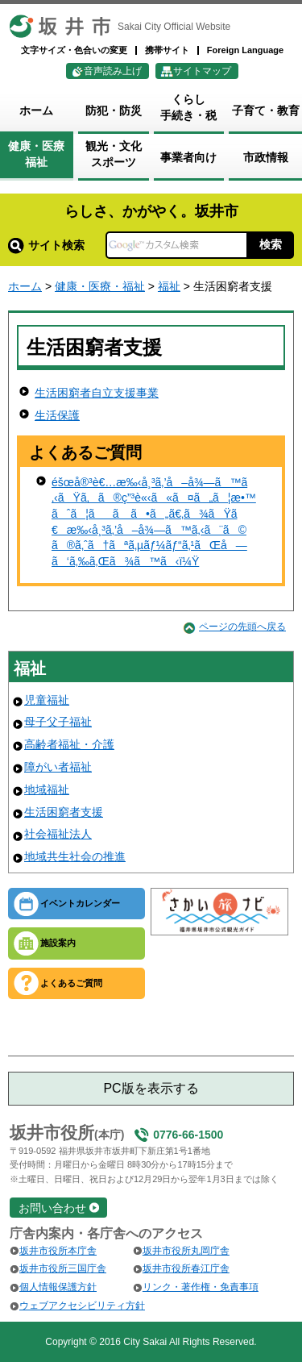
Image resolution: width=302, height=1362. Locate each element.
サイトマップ (202, 71)
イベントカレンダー (80, 903)
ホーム (25, 286)
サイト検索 (46, 245)
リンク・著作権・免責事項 (201, 1287)
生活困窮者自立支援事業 (97, 392)
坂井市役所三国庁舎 (62, 1268)
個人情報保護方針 (58, 1287)
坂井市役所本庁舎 (58, 1250)
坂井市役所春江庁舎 (186, 1268)
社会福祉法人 (58, 833)
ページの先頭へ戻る (242, 626)
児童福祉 (46, 699)
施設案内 (58, 943)
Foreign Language (245, 50)
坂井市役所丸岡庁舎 (186, 1250)
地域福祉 (46, 789)
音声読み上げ (113, 71)
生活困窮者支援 (63, 812)
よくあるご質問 (71, 983)
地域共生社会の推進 (75, 856)
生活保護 (57, 415)
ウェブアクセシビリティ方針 (82, 1305)
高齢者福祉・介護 (69, 744)
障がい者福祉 (58, 766)
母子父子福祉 (58, 721)
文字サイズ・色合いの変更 (74, 50)
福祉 (169, 286)
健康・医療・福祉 (100, 286)
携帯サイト (167, 50)
